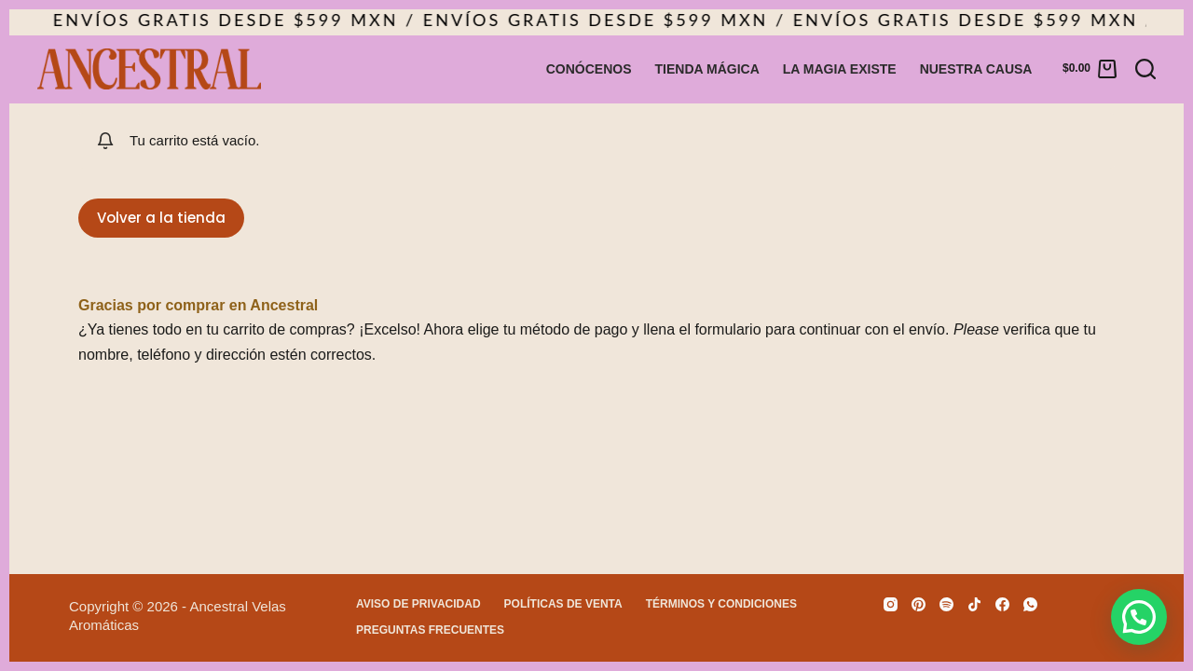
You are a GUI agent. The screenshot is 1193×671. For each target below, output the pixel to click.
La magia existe (840, 69)
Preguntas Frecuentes (430, 630)
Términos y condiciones (721, 603)
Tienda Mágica (707, 69)
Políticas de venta (563, 603)
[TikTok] (974, 604)
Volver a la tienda (161, 217)
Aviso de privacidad (418, 603)
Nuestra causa (976, 69)
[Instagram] (891, 604)
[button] (1139, 617)
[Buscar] (1145, 69)
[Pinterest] (919, 604)
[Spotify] (946, 604)
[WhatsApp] (1030, 604)
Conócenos (589, 69)
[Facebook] (1002, 604)
